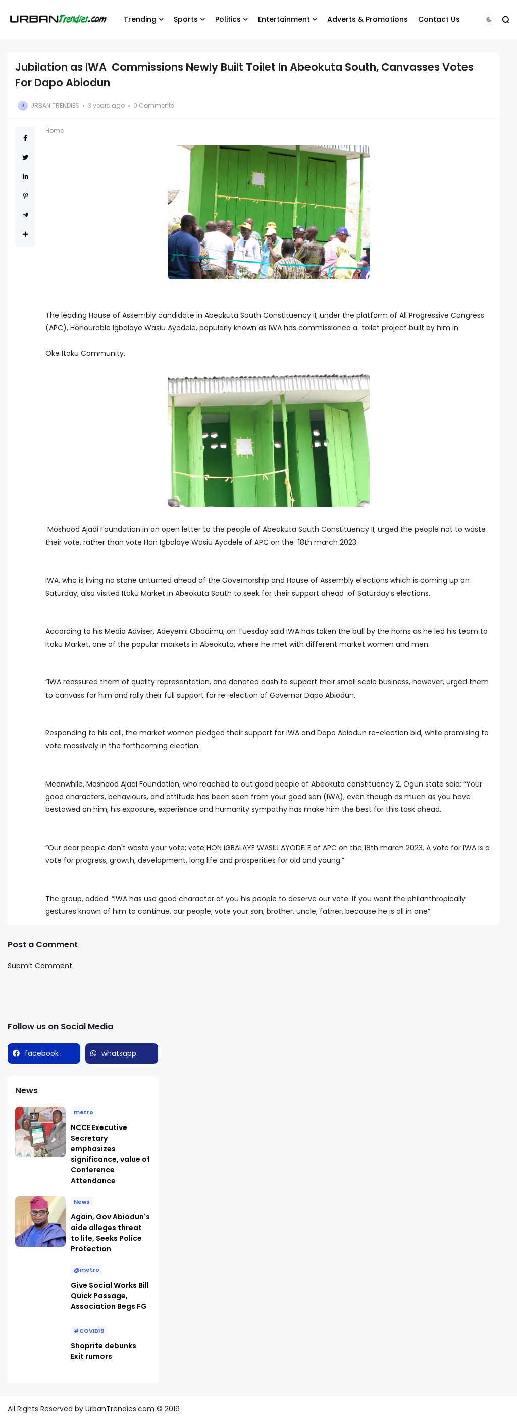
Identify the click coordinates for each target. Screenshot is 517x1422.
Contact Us (439, 19)
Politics (228, 19)
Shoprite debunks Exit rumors (103, 1351)
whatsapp (118, 1053)
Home (54, 130)
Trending (140, 19)
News (82, 1202)
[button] (489, 19)
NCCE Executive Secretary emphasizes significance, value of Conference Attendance (110, 1154)
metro (83, 1112)
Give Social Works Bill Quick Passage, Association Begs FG (110, 1295)
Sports (186, 19)
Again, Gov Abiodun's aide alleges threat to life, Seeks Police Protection (110, 1233)
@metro (86, 1270)
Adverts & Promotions (367, 19)
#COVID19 (89, 1331)
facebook (42, 1053)
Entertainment (284, 19)
